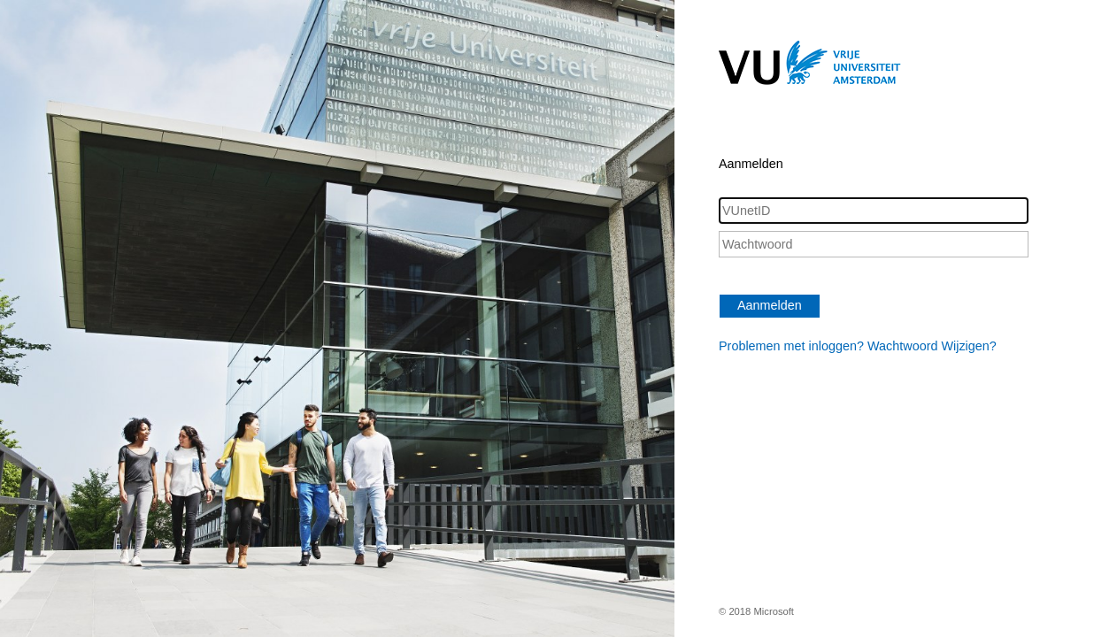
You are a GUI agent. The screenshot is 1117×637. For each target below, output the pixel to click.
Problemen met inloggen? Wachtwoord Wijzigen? (858, 346)
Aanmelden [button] (769, 305)
